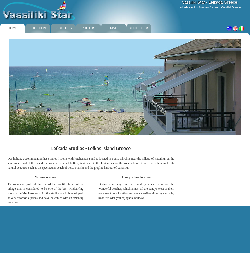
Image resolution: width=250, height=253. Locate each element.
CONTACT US (138, 28)
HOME (13, 28)
